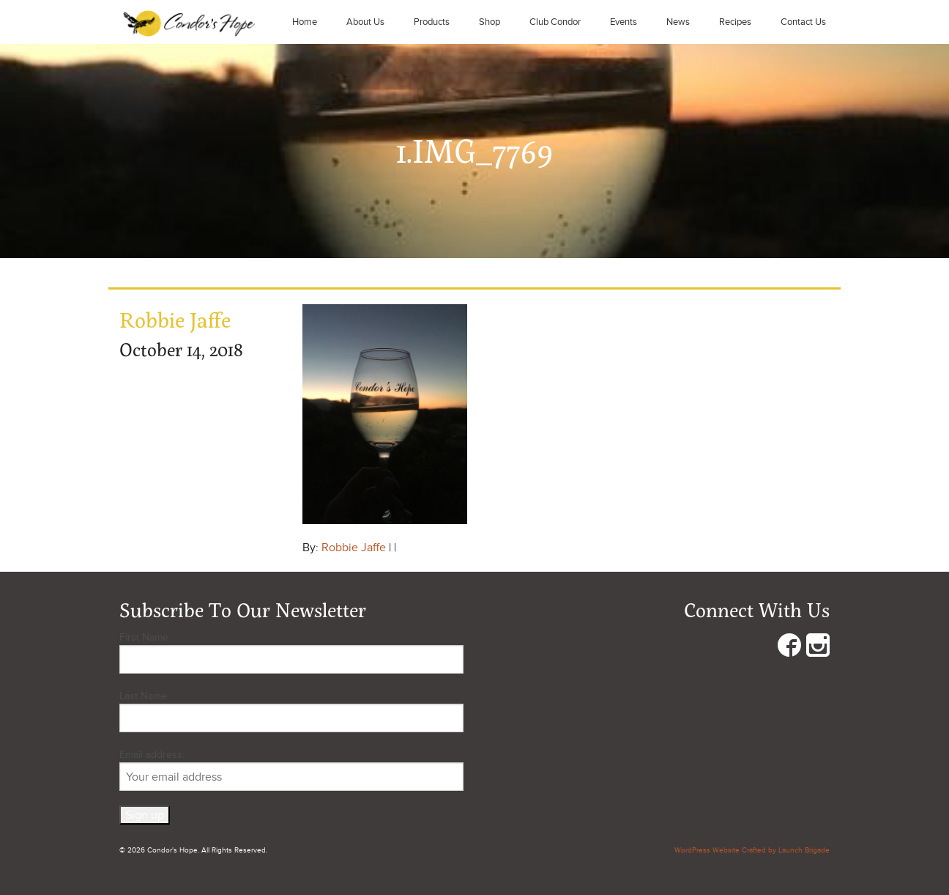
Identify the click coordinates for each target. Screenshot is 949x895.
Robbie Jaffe (353, 547)
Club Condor (555, 22)
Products (432, 22)
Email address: (291, 769)
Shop (489, 22)
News (678, 22)
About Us (365, 22)
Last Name (143, 696)
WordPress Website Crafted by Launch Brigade (752, 850)
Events (623, 22)
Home (304, 22)
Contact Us (803, 22)
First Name (143, 637)
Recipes (735, 22)
